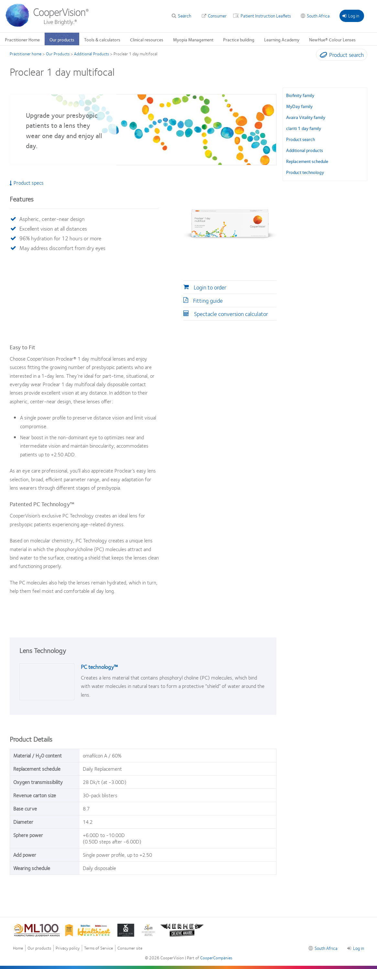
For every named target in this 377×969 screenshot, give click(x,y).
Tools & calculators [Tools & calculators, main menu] (102, 39)
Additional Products (91, 53)
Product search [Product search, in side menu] (300, 139)
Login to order (210, 287)
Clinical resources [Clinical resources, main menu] (146, 39)
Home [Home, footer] (18, 948)
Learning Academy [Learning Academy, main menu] (281, 39)
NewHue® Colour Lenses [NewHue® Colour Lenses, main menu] (332, 39)
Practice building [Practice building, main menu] (238, 39)
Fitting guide (208, 300)
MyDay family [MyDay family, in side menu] (299, 106)
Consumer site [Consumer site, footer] (129, 948)
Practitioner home (25, 53)
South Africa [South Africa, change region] (318, 15)
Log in (350, 15)
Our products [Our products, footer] (39, 948)
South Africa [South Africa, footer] (326, 948)
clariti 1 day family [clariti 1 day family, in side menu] (303, 128)
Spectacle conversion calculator (231, 313)
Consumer (217, 15)
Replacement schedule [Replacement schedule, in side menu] (307, 161)
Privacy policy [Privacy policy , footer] (68, 948)
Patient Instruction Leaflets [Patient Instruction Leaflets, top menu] (266, 15)
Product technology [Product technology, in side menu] (305, 172)
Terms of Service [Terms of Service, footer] (98, 948)
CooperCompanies (216, 957)
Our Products (58, 53)
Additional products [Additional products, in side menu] (304, 150)
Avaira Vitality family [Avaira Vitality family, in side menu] (305, 117)
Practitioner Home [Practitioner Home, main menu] (22, 39)
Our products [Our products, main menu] (61, 39)
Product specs (27, 183)
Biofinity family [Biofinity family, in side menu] (300, 95)
